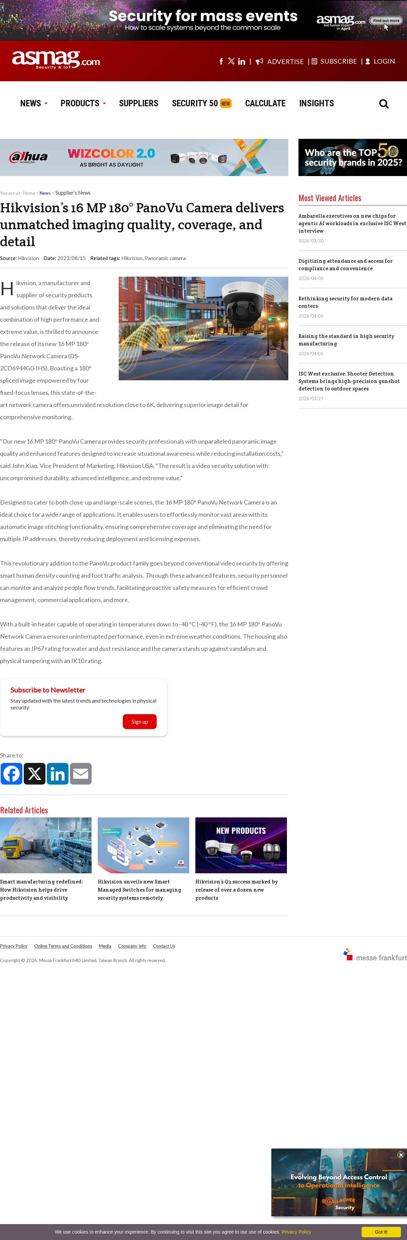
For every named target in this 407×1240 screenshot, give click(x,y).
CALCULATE (265, 103)
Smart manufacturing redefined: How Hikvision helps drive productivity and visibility (41, 889)
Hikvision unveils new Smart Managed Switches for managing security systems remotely (139, 889)
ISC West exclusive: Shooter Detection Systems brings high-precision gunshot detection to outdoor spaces (349, 381)
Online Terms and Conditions (63, 946)
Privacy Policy (13, 946)
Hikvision (131, 258)
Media (105, 946)
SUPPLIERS (138, 103)
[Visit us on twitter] (231, 61)
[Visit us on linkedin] (241, 61)
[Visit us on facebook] (221, 61)
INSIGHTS (316, 103)
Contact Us (164, 946)
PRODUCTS (83, 103)
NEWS (33, 103)
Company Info (132, 946)
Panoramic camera (165, 258)
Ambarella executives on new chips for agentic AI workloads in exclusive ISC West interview (352, 223)
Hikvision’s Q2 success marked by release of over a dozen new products (236, 889)
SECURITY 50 (195, 103)
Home (29, 193)
